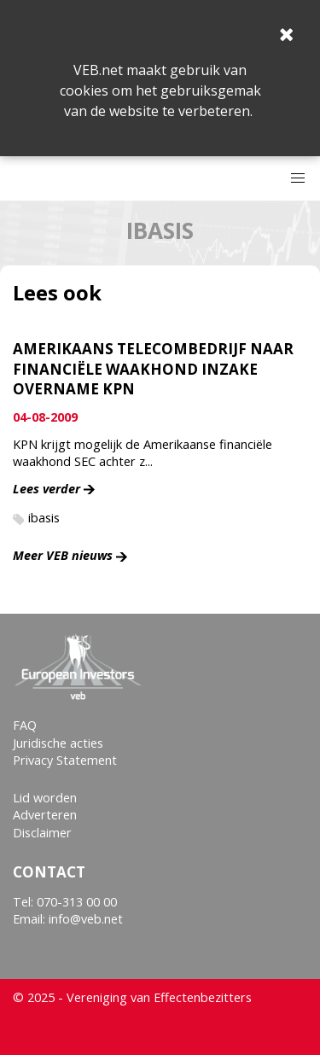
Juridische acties (58, 743)
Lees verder (46, 489)
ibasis (44, 518)
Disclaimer (42, 833)
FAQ (25, 725)
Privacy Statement (65, 760)
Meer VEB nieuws (63, 555)
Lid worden (45, 798)
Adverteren (45, 815)
